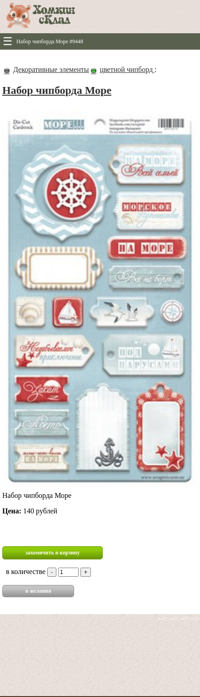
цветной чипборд (127, 69)
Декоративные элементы (51, 69)
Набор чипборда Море (56, 90)
